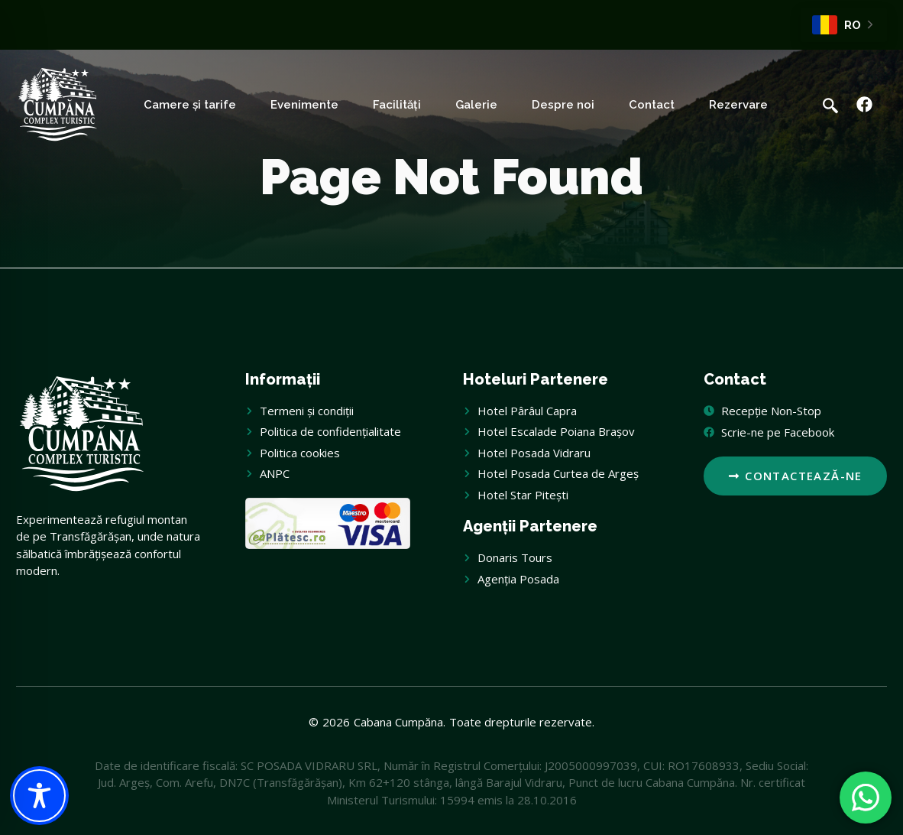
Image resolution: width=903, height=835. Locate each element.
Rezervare (738, 105)
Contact (652, 105)
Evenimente (304, 105)
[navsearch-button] (830, 104)
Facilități (397, 105)
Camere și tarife (190, 105)
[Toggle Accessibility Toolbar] (39, 796)
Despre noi (563, 105)
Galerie (476, 105)
